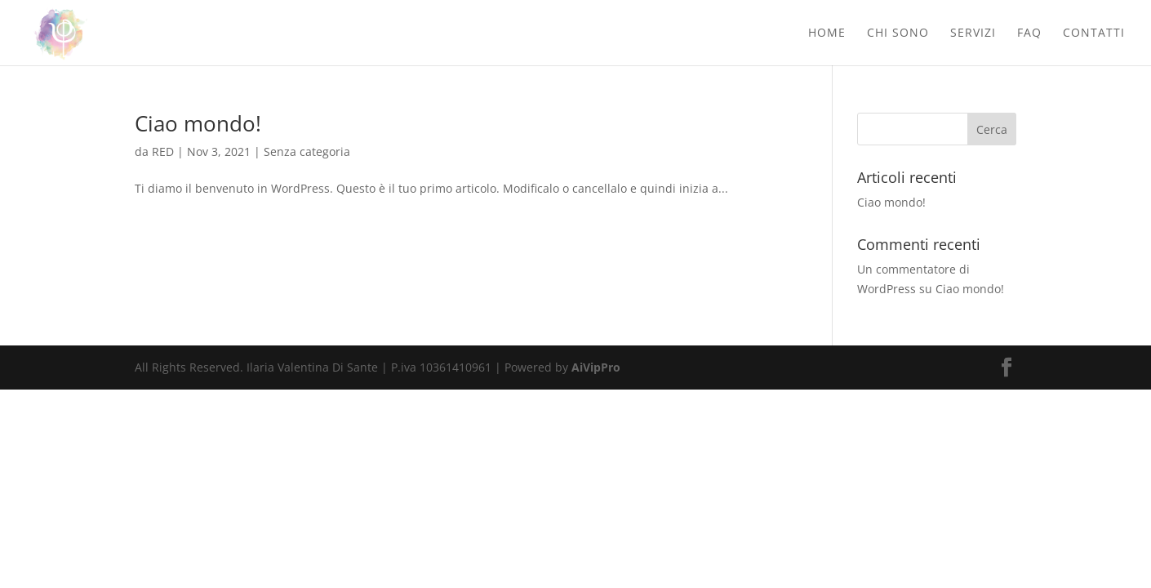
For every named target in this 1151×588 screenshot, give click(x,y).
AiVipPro (595, 367)
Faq (1029, 33)
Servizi (973, 33)
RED (163, 151)
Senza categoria (307, 151)
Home (827, 33)
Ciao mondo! (198, 123)
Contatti (1094, 33)
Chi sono (898, 33)
